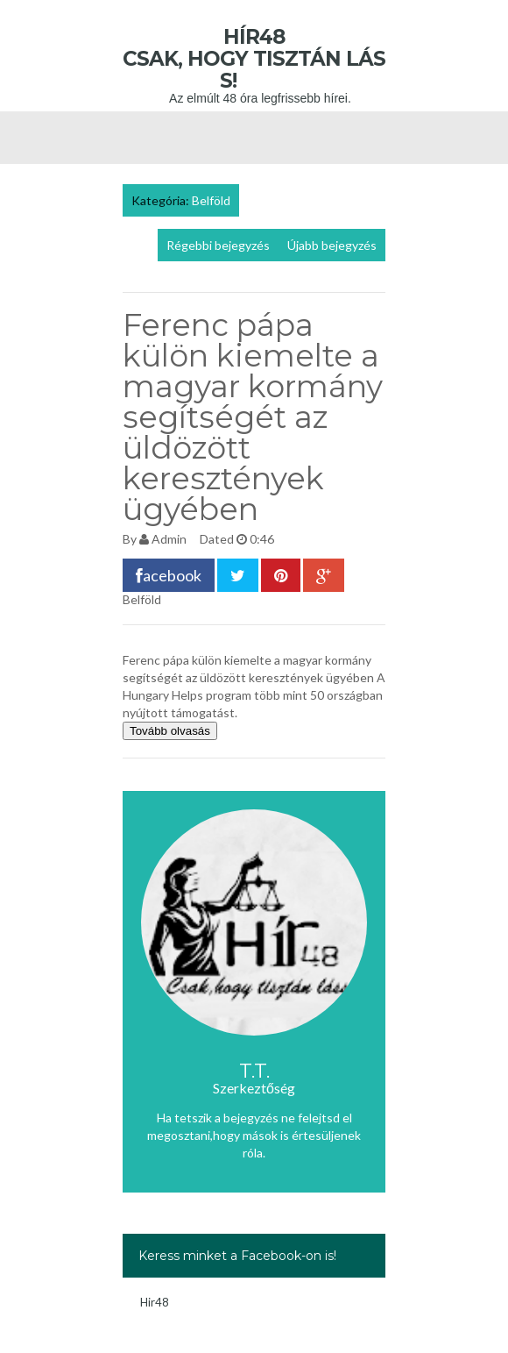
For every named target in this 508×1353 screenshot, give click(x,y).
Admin (169, 538)
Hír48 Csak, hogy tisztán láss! (254, 59)
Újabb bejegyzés (332, 245)
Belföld (211, 200)
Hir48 (154, 1302)
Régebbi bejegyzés (218, 245)
